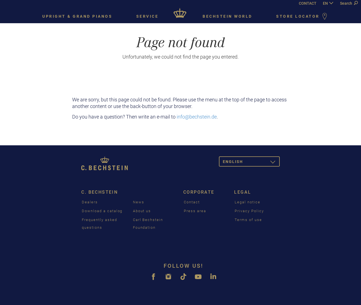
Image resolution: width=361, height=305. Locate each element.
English (251, 162)
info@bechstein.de (197, 117)
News (138, 202)
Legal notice (247, 202)
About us (142, 211)
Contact (192, 202)
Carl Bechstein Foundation (148, 224)
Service (147, 16)
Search (349, 3)
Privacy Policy (249, 211)
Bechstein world (227, 16)
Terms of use (248, 220)
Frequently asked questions (99, 224)
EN (325, 3)
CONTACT (307, 3)
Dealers (90, 202)
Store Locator (302, 17)
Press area (195, 211)
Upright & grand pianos (77, 16)
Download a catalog (102, 211)
